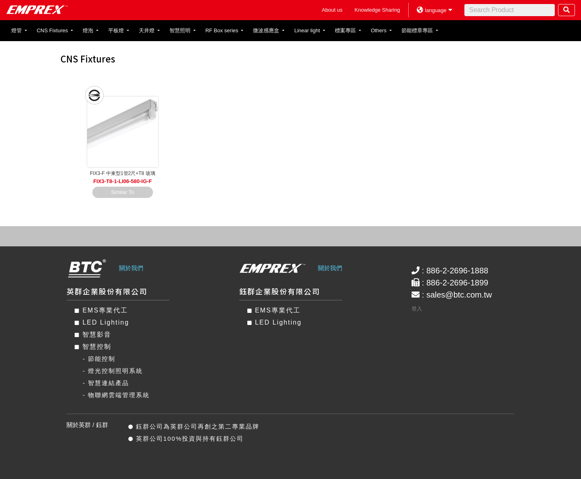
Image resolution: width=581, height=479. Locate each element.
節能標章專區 (418, 30)
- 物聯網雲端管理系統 (116, 395)
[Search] (509, 10)
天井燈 (147, 30)
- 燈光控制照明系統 (113, 370)
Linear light (307, 30)
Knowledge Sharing (377, 10)
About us (332, 10)
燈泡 (89, 30)
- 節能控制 (99, 358)
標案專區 (346, 30)
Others (379, 30)
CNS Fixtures (53, 30)
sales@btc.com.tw (459, 294)
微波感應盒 (267, 30)
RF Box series (222, 30)
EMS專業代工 (101, 310)
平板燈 (116, 30)
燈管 (17, 30)
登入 (417, 309)
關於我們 (131, 267)
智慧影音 (93, 334)
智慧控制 (93, 346)
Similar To (122, 192)
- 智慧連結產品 (106, 382)
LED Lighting (102, 322)
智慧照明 (180, 30)
